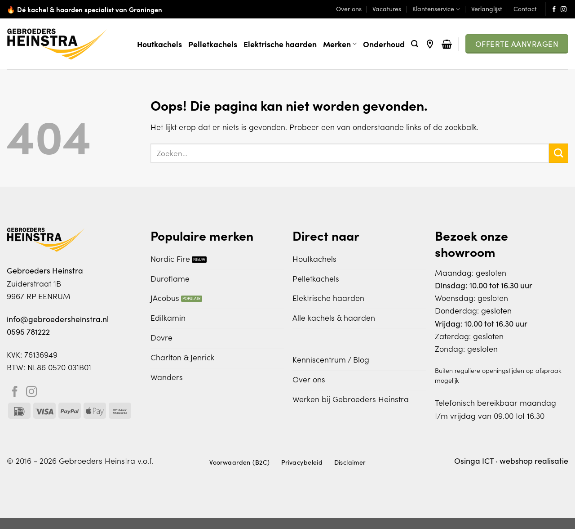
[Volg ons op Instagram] (563, 9)
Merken (340, 43)
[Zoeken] (414, 44)
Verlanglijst (486, 8)
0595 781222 (28, 331)
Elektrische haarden (280, 43)
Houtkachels (159, 43)
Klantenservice (436, 8)
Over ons (349, 8)
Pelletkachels (212, 43)
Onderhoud (384, 43)
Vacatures (386, 8)
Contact (525, 8)
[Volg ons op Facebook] (554, 9)
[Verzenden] (558, 153)
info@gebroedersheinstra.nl (58, 319)
